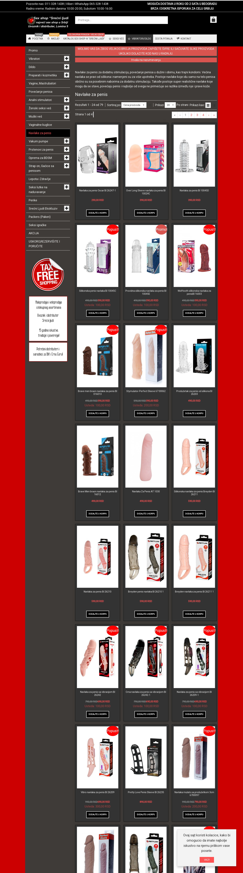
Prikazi (159, 105)
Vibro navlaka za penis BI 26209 (97, 792)
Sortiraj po (114, 105)
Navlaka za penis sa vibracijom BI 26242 (97, 693)
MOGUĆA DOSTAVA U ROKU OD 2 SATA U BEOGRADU (182, 4)
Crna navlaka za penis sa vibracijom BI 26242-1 (146, 693)
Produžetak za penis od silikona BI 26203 (194, 393)
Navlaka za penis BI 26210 (97, 591)
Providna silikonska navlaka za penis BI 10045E (145, 292)
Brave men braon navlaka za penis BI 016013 (97, 393)
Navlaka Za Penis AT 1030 (146, 491)
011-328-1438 (54, 4)
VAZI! (207, 859)
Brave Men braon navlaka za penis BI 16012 (97, 493)
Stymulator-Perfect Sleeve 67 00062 (146, 391)
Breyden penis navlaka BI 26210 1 (146, 591)
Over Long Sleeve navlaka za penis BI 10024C (146, 192)
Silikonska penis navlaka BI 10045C (97, 290)
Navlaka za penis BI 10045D (194, 190)
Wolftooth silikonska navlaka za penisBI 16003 (194, 292)
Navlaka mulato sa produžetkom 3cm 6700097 (194, 794)
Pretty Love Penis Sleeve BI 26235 (146, 792)
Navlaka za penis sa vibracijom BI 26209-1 (194, 693)
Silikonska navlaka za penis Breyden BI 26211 (194, 493)
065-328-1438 (98, 4)
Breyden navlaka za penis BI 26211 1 (194, 591)
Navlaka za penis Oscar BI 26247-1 (97, 190)
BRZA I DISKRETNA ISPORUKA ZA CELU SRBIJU (182, 8)
